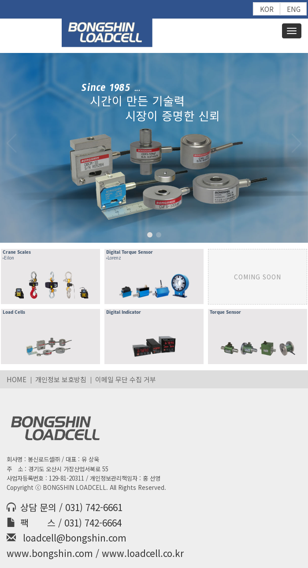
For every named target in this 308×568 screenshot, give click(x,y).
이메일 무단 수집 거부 (125, 379)
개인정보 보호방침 (60, 379)
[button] (296, 143)
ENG (294, 9)
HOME (16, 379)
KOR (267, 9)
